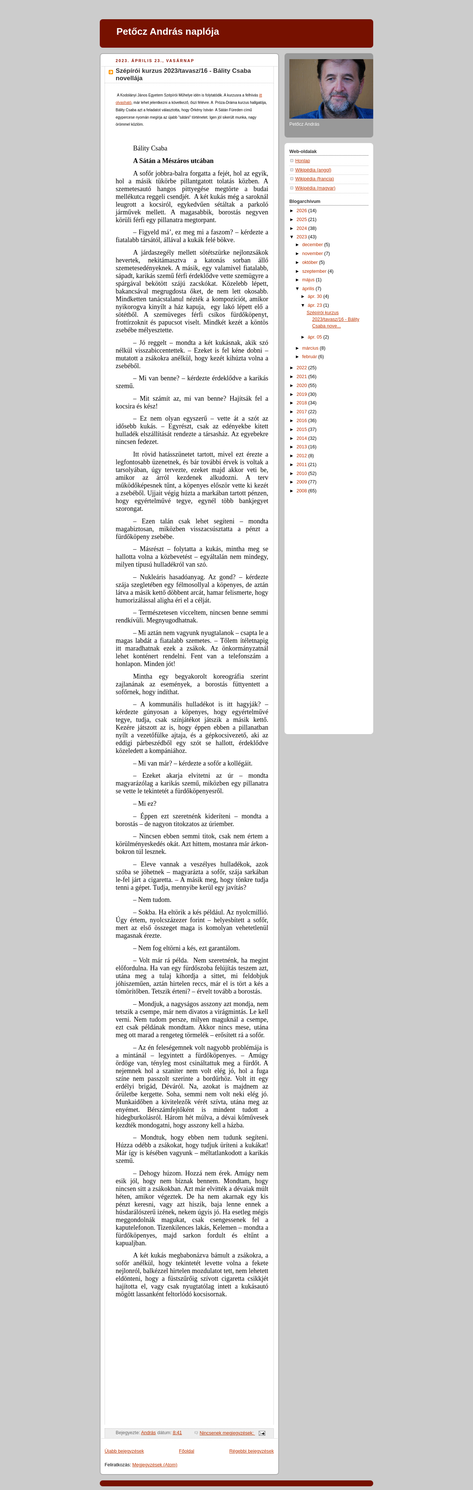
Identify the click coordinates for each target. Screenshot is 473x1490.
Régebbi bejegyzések (251, 1451)
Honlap (302, 160)
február (310, 356)
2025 (303, 219)
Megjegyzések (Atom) (154, 1464)
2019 (303, 394)
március (311, 348)
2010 (303, 473)
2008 (303, 490)
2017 (303, 411)
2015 (303, 429)
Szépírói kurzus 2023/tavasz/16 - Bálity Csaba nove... (333, 319)
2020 (303, 385)
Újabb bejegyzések (124, 1451)
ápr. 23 (315, 305)
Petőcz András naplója (167, 31)
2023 (303, 237)
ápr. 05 (315, 337)
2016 (303, 420)
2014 (303, 438)
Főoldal (186, 1451)
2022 (303, 367)
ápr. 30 (315, 296)
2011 (303, 464)
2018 (303, 402)
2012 (303, 455)
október (310, 262)
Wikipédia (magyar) (315, 188)
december (313, 244)
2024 (303, 228)
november (313, 253)
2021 (303, 376)
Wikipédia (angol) (313, 170)
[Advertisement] (318, 612)
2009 (303, 482)
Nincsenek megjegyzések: (227, 1433)
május (309, 279)
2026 (303, 210)
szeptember (315, 271)
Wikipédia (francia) (314, 178)
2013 (303, 446)
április (309, 288)
